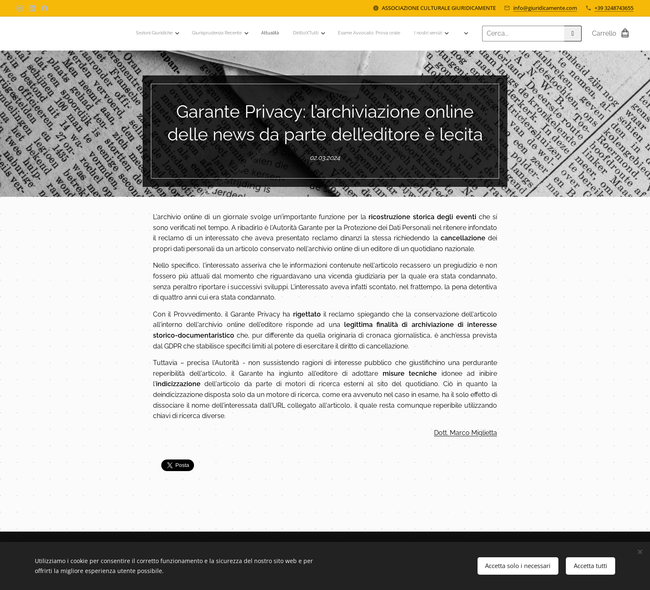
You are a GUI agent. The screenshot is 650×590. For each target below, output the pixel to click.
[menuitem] (307, 33)
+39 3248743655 (613, 8)
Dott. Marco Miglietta (465, 432)
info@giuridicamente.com (545, 8)
